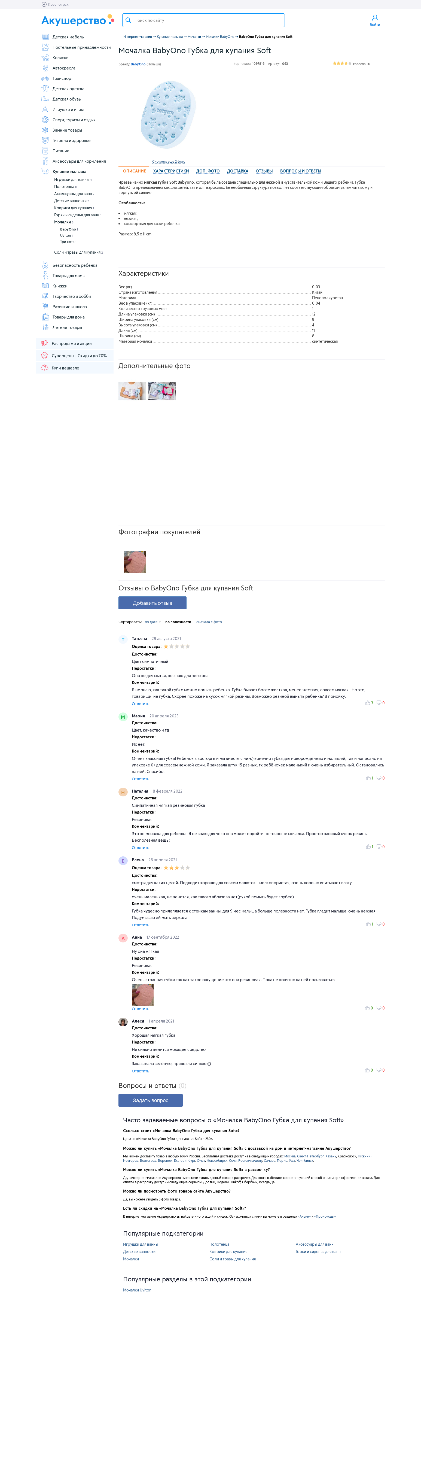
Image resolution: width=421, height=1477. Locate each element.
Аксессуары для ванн (74, 193)
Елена (138, 859)
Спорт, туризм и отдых (68, 119)
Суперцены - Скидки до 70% (73, 355)
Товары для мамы (63, 275)
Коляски (55, 57)
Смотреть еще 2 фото (168, 161)
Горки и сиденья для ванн (78, 215)
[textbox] (203, 20)
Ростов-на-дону (250, 1160)
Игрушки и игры (62, 109)
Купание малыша (63, 171)
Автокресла (58, 67)
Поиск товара (128, 20)
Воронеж (165, 1160)
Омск (201, 1160)
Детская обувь (61, 99)
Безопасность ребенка (69, 265)
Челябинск (305, 1160)
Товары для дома (63, 317)
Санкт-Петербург (310, 1156)
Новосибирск (217, 1160)
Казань (330, 1156)
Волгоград (148, 1160)
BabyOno (69, 229)
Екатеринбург (184, 1160)
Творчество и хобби (66, 296)
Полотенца (65, 186)
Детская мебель (62, 36)
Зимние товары (61, 130)
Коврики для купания (74, 207)
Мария (139, 715)
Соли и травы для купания (78, 252)
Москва (289, 1156)
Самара (269, 1160)
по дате (153, 622)
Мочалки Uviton (137, 1290)
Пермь (282, 1160)
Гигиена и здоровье (66, 140)
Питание (55, 150)
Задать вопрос (150, 1100)
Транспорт (57, 78)
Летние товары (61, 327)
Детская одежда (62, 88)
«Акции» (304, 1216)
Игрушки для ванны (73, 179)
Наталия (140, 790)
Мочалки (64, 222)
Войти (375, 20)
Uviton (66, 235)
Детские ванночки (71, 200)
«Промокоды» (324, 1216)
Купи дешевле (59, 367)
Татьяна (140, 638)
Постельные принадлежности (76, 47)
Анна (137, 937)
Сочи (233, 1160)
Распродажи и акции (66, 343)
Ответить (140, 703)
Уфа (292, 1160)
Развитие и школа (64, 306)
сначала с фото (209, 622)
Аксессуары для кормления (73, 161)
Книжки (54, 285)
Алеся (138, 1020)
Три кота (68, 241)
